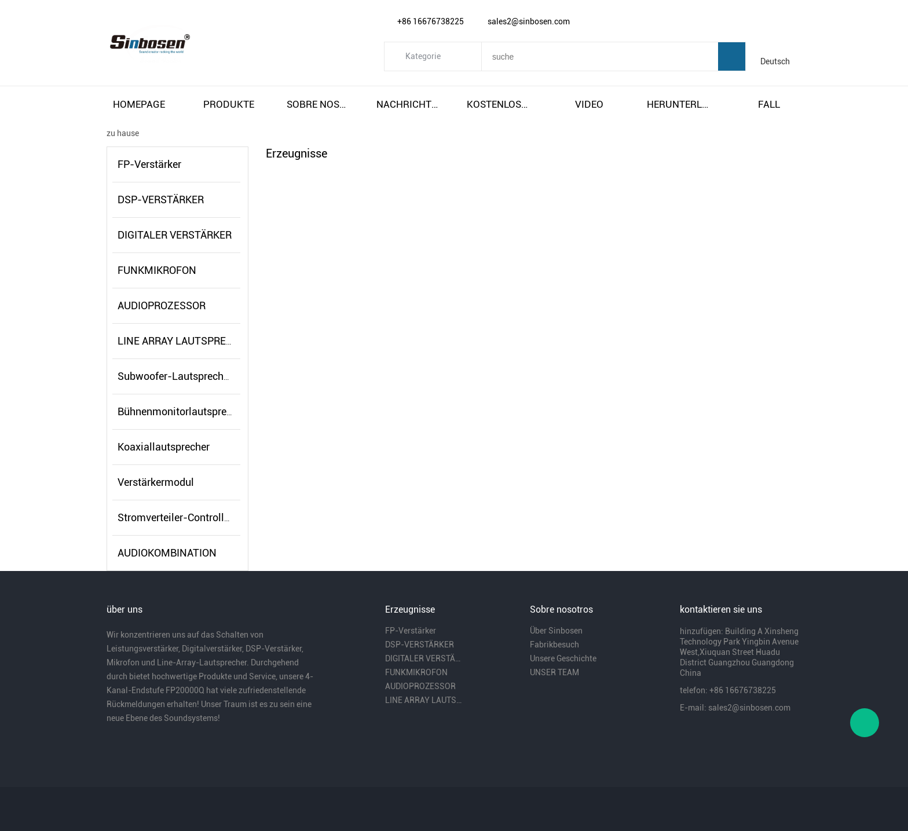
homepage (139, 104)
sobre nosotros (319, 104)
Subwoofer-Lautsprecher (175, 376)
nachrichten (408, 104)
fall (769, 104)
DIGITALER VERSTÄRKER (175, 235)
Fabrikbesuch (554, 644)
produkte (228, 104)
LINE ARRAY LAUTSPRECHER (185, 341)
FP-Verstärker (149, 164)
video (589, 104)
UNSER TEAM (554, 672)
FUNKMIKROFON (157, 270)
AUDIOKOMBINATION (167, 553)
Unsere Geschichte (563, 658)
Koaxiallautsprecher (164, 447)
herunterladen (679, 104)
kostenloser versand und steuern (499, 104)
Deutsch (775, 61)
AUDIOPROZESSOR (162, 305)
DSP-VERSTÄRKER (161, 199)
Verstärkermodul (156, 482)
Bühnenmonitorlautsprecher (182, 411)
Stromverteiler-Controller (175, 517)
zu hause (123, 133)
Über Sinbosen (556, 630)
